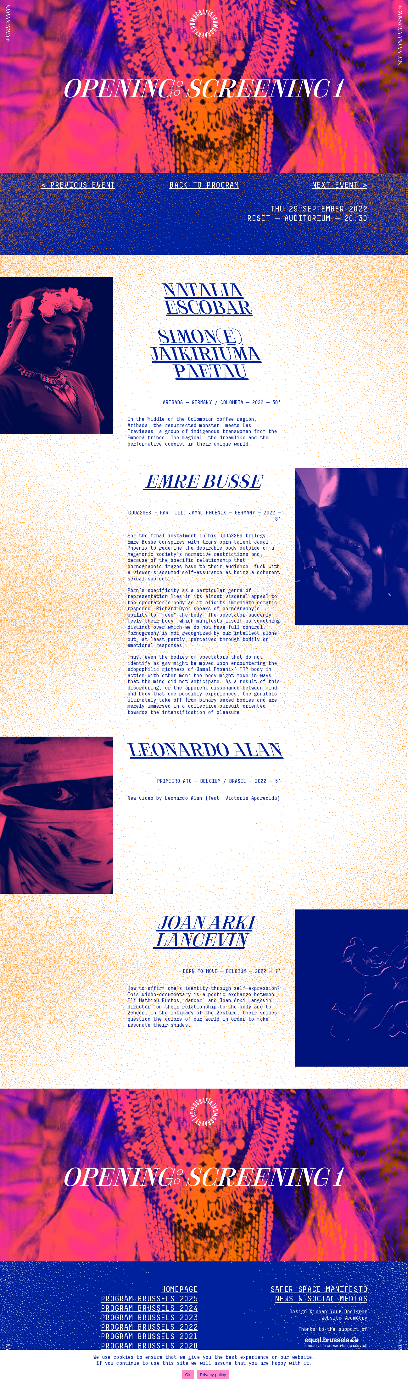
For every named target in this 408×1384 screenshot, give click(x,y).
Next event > (339, 185)
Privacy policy (213, 1374)
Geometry (355, 1318)
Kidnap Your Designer (338, 1311)
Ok (187, 1374)
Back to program (204, 185)
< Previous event (78, 185)
